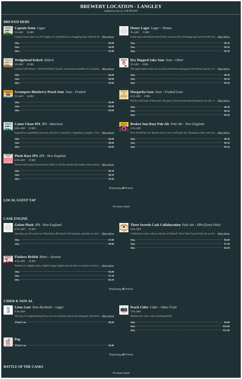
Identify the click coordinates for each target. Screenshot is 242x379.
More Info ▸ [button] (108, 36)
